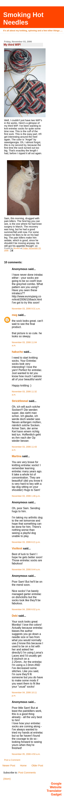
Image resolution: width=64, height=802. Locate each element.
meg (14, 315)
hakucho (17, 351)
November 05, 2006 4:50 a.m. (26, 754)
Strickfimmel (20, 401)
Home (23, 765)
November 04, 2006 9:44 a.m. (26, 569)
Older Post (37, 765)
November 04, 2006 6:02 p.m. (26, 609)
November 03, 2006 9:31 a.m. (26, 308)
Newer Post (8, 765)
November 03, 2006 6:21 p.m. (26, 542)
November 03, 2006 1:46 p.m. (26, 496)
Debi (15, 615)
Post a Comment (12, 760)
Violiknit (17, 548)
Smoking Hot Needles (23, 18)
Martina (16, 456)
